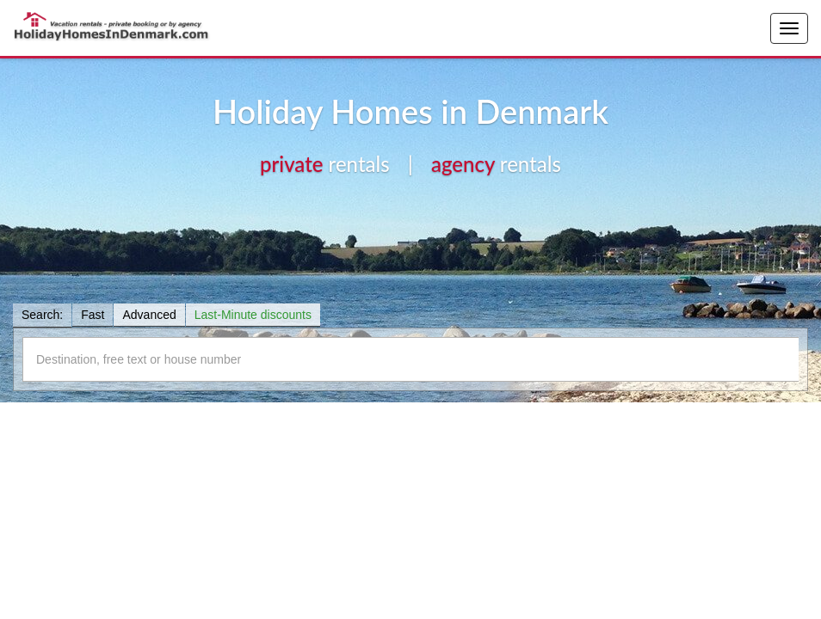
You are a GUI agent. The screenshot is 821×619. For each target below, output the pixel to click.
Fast (92, 315)
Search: (42, 315)
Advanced (149, 315)
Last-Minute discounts (253, 315)
